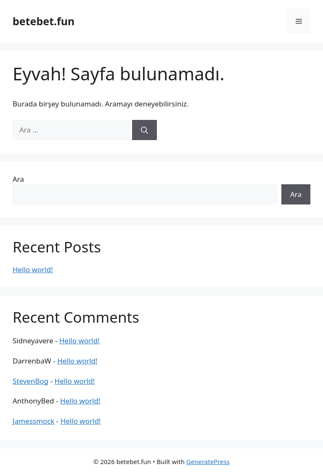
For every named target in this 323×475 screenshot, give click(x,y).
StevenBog (30, 381)
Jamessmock (33, 421)
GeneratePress (208, 461)
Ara (18, 179)
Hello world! (33, 269)
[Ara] (144, 130)
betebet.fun (43, 21)
